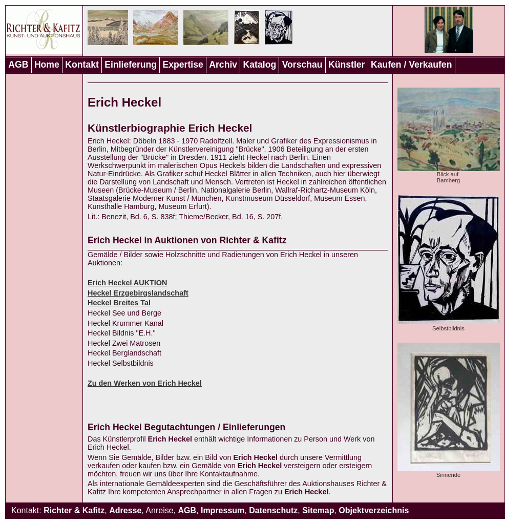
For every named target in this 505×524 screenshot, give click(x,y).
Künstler (346, 64)
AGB (18, 64)
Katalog (260, 64)
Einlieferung (130, 64)
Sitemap (318, 510)
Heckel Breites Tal (119, 303)
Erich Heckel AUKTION (127, 283)
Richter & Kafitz (74, 510)
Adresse (125, 510)
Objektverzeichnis (374, 510)
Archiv (223, 64)
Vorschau (302, 64)
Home (46, 64)
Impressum (222, 510)
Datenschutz (273, 510)
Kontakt (82, 64)
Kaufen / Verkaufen (411, 64)
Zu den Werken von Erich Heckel (145, 383)
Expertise (183, 64)
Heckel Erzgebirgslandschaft (138, 293)
